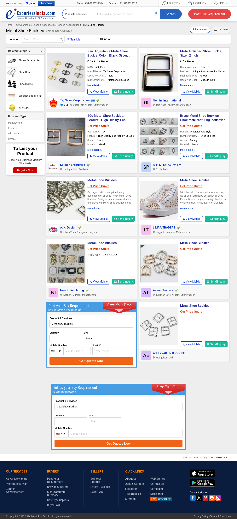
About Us (130, 478)
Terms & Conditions (220, 516)
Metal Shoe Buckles (102, 180)
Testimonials (133, 493)
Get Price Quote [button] (98, 126)
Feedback (131, 488)
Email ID (96, 345)
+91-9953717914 (90, 3)
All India (105, 39)
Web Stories (157, 478)
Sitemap (130, 498)
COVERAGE (160, 499)
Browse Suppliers (57, 486)
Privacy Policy (201, 516)
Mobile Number (58, 345)
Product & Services (60, 318)
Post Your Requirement (55, 480)
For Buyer (171, 3)
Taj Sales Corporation (75, 100)
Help (220, 3)
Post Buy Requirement (209, 14)
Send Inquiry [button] (123, 91)
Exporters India (30, 14)
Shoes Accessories (68, 25)
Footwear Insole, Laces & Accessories (35, 25)
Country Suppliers (58, 500)
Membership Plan (16, 483)
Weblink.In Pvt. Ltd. (41, 516)
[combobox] (55, 351)
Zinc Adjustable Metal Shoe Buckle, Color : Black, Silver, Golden (107, 55)
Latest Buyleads (100, 486)
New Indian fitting (72, 290)
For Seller (197, 3)
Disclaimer (156, 493)
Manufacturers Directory (56, 493)
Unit (86, 332)
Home (9, 25)
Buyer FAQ (53, 505)
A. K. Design (68, 227)
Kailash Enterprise (72, 165)
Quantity (54, 332)
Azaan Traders (163, 290)
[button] (156, 14)
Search (171, 14)
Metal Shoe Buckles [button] (102, 243)
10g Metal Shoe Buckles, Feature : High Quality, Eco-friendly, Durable (107, 120)
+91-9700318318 (123, 3)
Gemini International (167, 100)
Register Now (25, 170)
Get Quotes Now (91, 361)
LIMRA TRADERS (164, 227)
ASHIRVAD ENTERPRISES (169, 353)
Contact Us (157, 483)
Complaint (156, 488)
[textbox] (43, 39)
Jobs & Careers (134, 483)
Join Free (46, 3)
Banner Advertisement (15, 490)
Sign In (30, 3)
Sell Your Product (95, 480)
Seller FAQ (96, 491)
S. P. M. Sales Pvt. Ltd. (167, 165)
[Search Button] (61, 39)
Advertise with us (16, 478)
